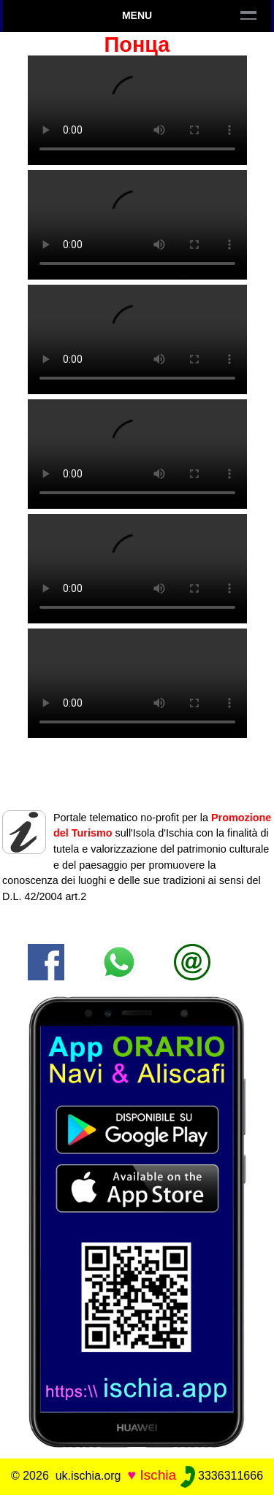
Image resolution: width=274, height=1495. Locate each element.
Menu (137, 15)
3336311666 (221, 1475)
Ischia (158, 1475)
